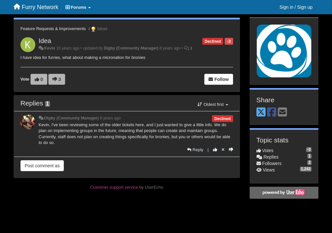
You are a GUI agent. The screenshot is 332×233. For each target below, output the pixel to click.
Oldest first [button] (212, 104)
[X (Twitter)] (261, 112)
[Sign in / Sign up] (296, 7)
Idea (45, 40)
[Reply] (195, 149)
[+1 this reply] (215, 149)
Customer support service (114, 187)
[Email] (282, 112)
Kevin (49, 48)
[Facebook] (271, 112)
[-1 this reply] (231, 149)
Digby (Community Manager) (131, 48)
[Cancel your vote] (223, 149)
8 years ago (110, 118)
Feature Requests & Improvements (53, 28)
